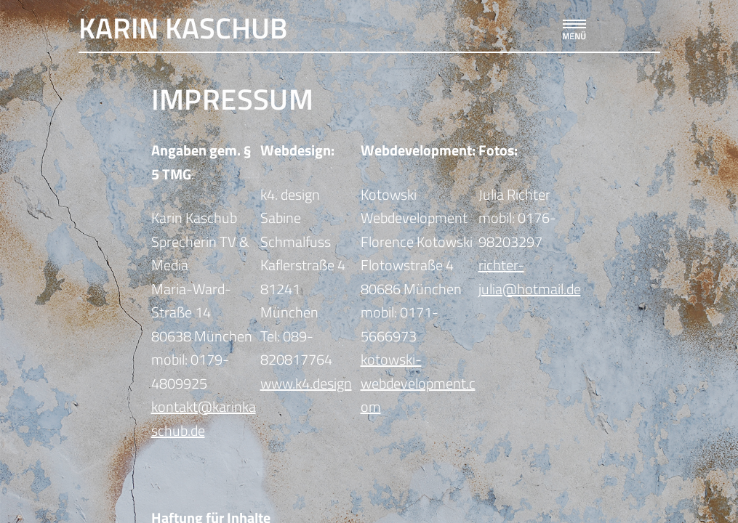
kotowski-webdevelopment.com (418, 383)
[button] (573, 26)
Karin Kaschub (183, 28)
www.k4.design (306, 383)
